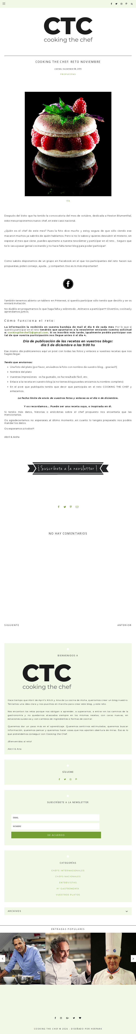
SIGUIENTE (11, 625)
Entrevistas (68, 883)
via (68, 200)
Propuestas (68, 74)
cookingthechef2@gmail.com (28, 332)
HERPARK (96, 1029)
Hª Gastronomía (68, 889)
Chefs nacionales (68, 876)
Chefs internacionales (68, 871)
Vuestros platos (68, 895)
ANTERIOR (124, 625)
